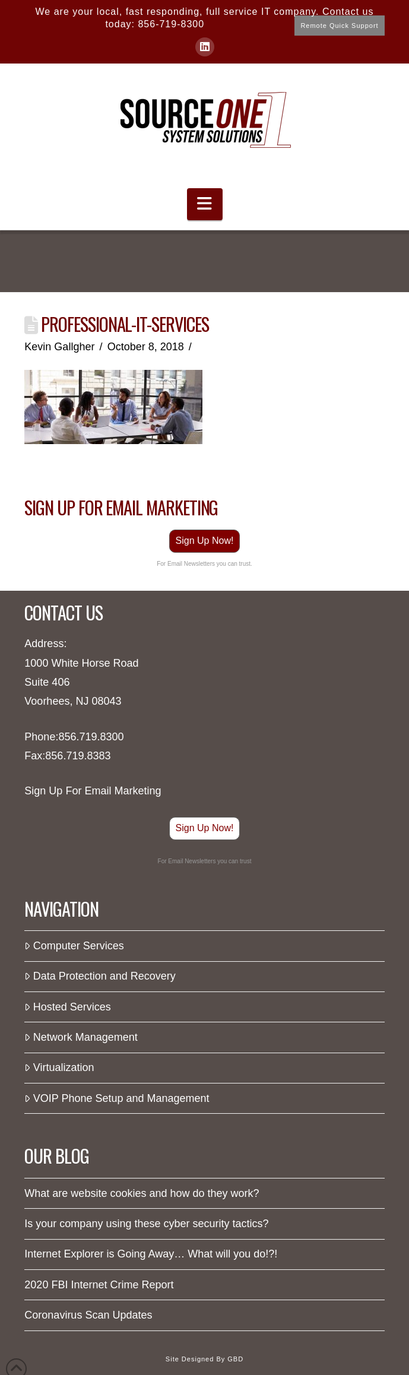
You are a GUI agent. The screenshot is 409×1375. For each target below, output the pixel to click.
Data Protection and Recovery (100, 976)
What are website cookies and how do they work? (141, 1193)
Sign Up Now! (205, 541)
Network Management (80, 1037)
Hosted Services (67, 1007)
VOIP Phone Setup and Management (116, 1098)
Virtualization (59, 1067)
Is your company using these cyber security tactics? (146, 1224)
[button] (205, 204)
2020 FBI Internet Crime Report (98, 1285)
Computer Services (73, 946)
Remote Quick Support (339, 25)
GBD (235, 1359)
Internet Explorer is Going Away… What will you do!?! (150, 1254)
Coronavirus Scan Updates (88, 1315)
